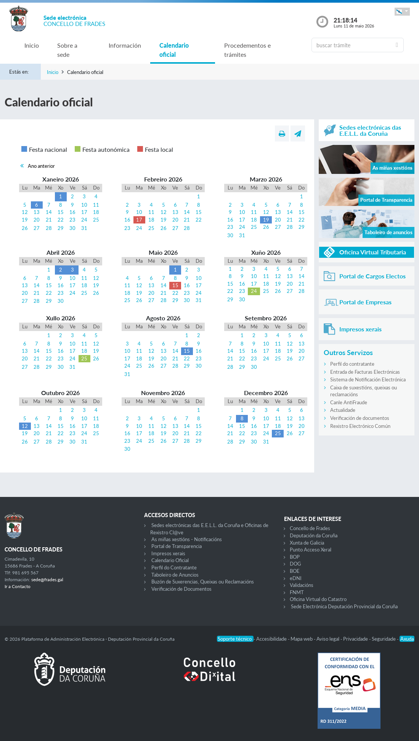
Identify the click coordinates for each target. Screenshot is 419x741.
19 (25, 220)
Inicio (31, 45)
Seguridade (384, 639)
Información (125, 45)
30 (72, 228)
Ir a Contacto (18, 586)
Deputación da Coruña (313, 535)
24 (84, 220)
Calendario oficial (174, 50)
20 (37, 220)
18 (96, 212)
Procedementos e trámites (247, 50)
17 (84, 212)
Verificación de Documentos (181, 589)
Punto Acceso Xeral (310, 550)
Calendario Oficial (170, 560)
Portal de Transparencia (176, 546)
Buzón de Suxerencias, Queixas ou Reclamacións (202, 582)
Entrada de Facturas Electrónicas (365, 372)
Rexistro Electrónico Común (360, 426)
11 (96, 205)
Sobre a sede (67, 50)
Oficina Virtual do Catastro (318, 599)
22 (61, 220)
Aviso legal (328, 639)
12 (25, 212)
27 (37, 228)
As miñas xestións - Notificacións (186, 539)
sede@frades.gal (47, 579)
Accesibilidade (272, 639)
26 (25, 228)
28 (49, 228)
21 (49, 220)
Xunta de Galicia (307, 543)
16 (72, 212)
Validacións (301, 585)
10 (84, 205)
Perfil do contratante (352, 364)
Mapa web (302, 639)
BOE (295, 571)
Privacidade (356, 639)
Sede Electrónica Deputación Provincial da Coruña (344, 606)
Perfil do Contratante (174, 567)
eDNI (296, 578)
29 (61, 228)
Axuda (407, 639)
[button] (402, 12)
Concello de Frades (310, 528)
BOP (295, 557)
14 (49, 212)
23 (72, 220)
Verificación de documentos (359, 418)
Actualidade (342, 410)
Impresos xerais (168, 553)
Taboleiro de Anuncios (175, 575)
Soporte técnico (235, 639)
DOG (295, 564)
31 (84, 228)
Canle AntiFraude (348, 402)
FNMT (297, 592)
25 (96, 220)
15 (61, 212)
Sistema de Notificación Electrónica (368, 379)
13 (37, 212)
